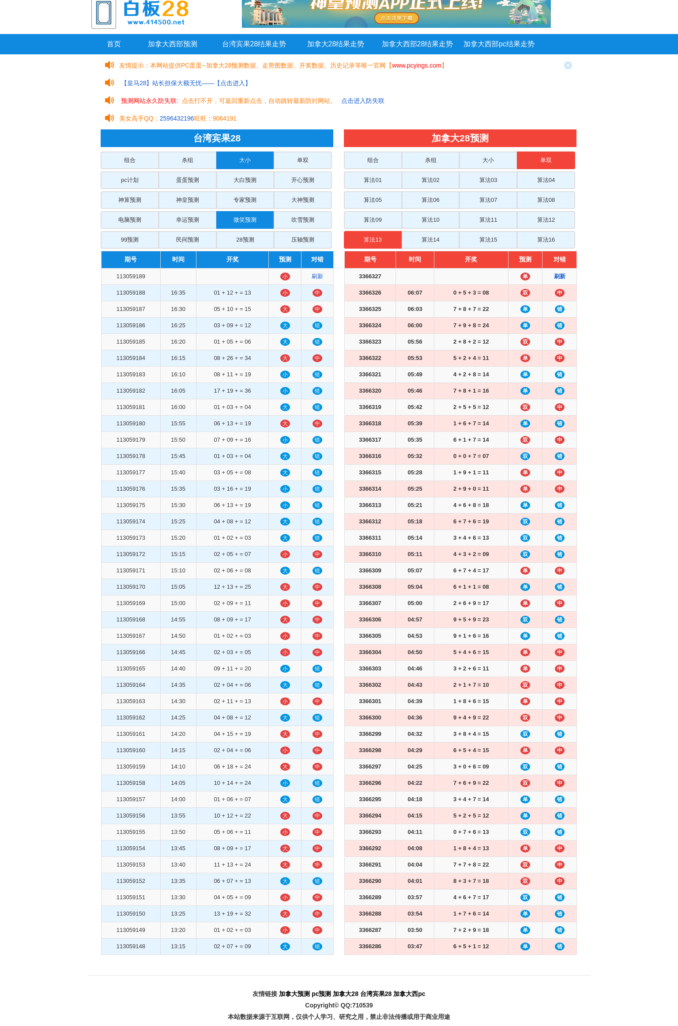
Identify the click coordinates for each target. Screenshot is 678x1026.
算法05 (372, 200)
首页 (114, 44)
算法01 (372, 180)
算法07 (488, 200)
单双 (303, 160)
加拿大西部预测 (172, 44)
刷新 (317, 276)
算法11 (488, 219)
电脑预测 (129, 219)
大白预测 (245, 180)
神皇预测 (187, 200)
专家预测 (245, 200)
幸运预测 (187, 219)
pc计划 (130, 180)
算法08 (546, 200)
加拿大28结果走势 (336, 44)
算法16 (546, 239)
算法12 (546, 219)
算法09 (372, 219)
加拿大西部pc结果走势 (499, 44)
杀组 (187, 160)
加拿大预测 (294, 993)
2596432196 (177, 118)
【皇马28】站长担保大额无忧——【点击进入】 (186, 83)
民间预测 (187, 239)
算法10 (430, 219)
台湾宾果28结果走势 (254, 44)
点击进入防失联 (362, 100)
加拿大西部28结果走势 (417, 44)
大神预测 (302, 200)
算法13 (372, 239)
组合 (130, 160)
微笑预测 (245, 219)
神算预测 (129, 200)
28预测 (245, 239)
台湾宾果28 (376, 993)
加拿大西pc (409, 993)
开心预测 (302, 180)
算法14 (430, 239)
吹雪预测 (302, 219)
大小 (245, 160)
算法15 (488, 239)
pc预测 (321, 993)
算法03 (488, 180)
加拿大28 (345, 993)
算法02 (430, 180)
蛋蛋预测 (187, 180)
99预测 (130, 239)
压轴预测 (302, 239)
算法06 (430, 200)
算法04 (546, 180)
